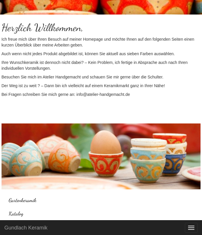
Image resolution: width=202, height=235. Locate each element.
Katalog (16, 213)
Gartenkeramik (22, 200)
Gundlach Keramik (25, 228)
